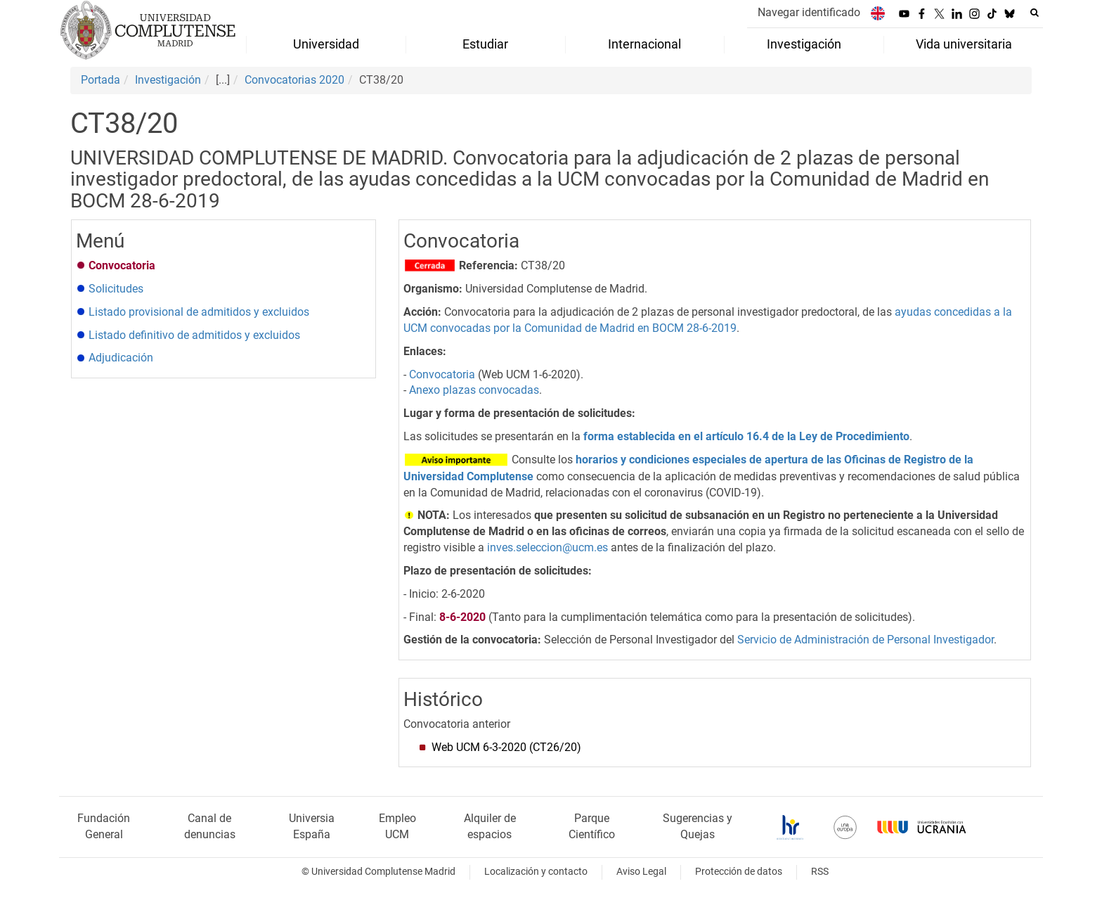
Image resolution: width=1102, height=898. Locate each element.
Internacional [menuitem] (644, 44)
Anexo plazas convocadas (474, 390)
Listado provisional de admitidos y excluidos (199, 312)
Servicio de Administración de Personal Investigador (865, 639)
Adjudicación (121, 357)
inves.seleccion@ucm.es (547, 547)
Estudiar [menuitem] (485, 44)
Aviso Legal (641, 872)
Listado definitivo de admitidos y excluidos (194, 335)
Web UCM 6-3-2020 (505, 747)
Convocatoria (442, 374)
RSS (820, 872)
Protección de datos (738, 872)
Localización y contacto (536, 872)
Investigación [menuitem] (804, 44)
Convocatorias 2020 (294, 79)
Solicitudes (116, 288)
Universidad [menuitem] (326, 44)
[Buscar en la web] (1034, 13)
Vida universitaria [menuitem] (964, 44)
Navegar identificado (809, 12)
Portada (100, 79)
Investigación (168, 79)
